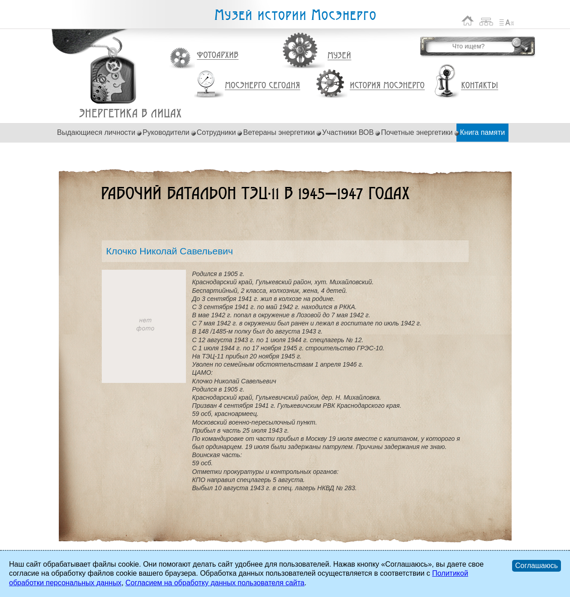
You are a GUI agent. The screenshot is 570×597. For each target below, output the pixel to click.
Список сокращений (507, 20)
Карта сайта (486, 20)
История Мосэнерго (387, 86)
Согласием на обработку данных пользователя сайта (214, 583)
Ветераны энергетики (279, 132)
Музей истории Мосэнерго (295, 15)
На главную (468, 20)
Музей (340, 56)
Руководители (166, 132)
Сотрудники (216, 132)
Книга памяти (482, 132)
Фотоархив (217, 55)
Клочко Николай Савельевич (130, 113)
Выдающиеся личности (96, 132)
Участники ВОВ (348, 132)
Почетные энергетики (417, 132)
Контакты (480, 86)
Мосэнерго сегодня (262, 86)
